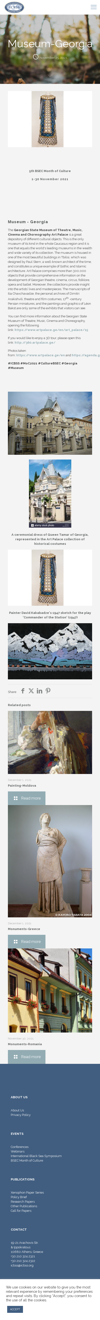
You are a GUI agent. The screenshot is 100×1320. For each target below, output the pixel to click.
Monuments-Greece (24, 929)
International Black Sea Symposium (36, 1156)
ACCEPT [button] (15, 1309)
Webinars (17, 1151)
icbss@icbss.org (22, 1265)
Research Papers (23, 1201)
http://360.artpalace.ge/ (35, 342)
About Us (17, 1110)
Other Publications (24, 1206)
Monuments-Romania (25, 1044)
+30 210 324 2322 (23, 1261)
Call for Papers (21, 1210)
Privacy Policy (21, 1115)
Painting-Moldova (22, 785)
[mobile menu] (93, 7)
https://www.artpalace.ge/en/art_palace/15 (51, 330)
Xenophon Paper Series (27, 1192)
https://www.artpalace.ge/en (40, 355)
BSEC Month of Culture (27, 1160)
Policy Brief (19, 1197)
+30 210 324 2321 (23, 1256)
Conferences (19, 1147)
